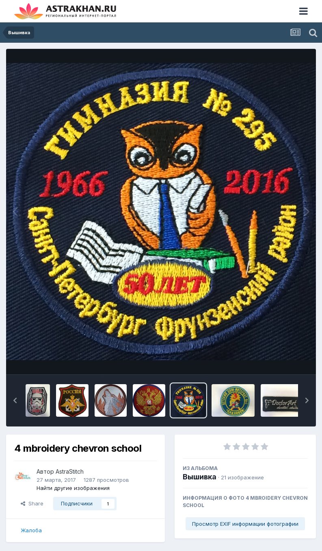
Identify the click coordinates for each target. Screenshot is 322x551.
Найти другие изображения (73, 488)
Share (32, 503)
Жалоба (31, 530)
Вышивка (199, 476)
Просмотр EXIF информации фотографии (245, 523)
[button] (15, 400)
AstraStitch (70, 471)
